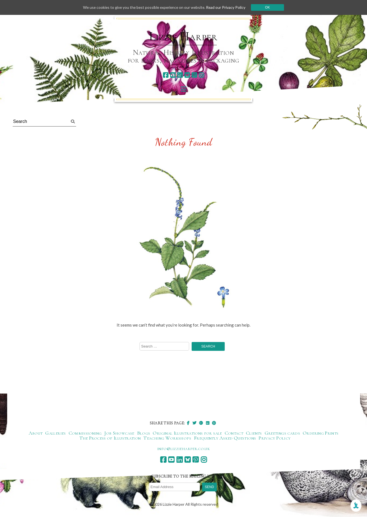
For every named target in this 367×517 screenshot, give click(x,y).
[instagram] (201, 75)
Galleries (55, 433)
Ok (269, 7)
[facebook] (165, 75)
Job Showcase (119, 433)
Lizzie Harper (183, 36)
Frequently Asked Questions (225, 438)
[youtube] (172, 75)
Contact (234, 433)
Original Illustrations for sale (187, 433)
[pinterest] (194, 75)
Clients (254, 433)
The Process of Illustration (110, 438)
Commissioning (85, 433)
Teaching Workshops (167, 438)
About (36, 433)
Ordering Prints (320, 433)
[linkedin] (180, 75)
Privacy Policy (274, 438)
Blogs (143, 433)
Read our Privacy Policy (227, 7)
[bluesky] (187, 75)
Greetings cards (282, 433)
